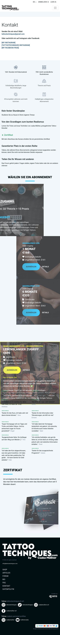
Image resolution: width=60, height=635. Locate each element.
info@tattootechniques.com (10, 563)
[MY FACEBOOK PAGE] (10, 48)
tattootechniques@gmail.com (13, 34)
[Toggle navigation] (55, 8)
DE (34, 2)
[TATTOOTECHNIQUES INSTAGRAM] (16, 45)
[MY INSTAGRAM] (8, 43)
